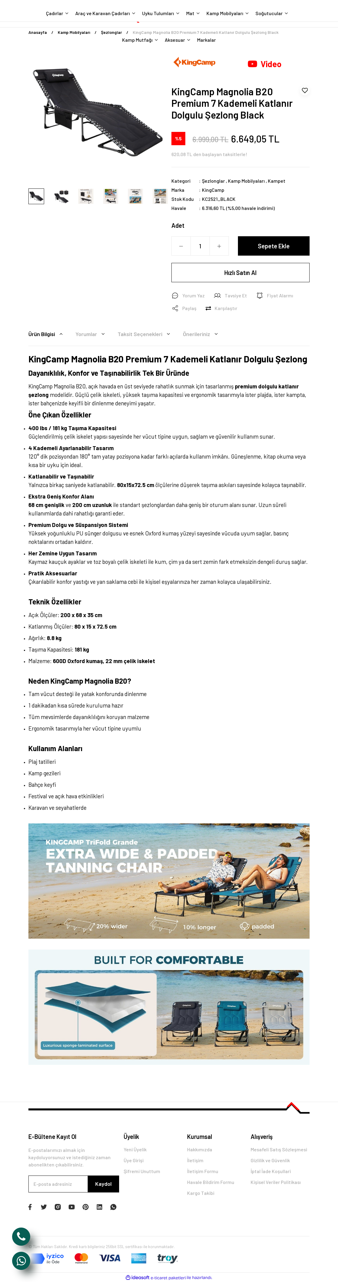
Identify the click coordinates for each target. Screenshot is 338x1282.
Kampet (276, 181)
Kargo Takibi (200, 1193)
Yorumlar (91, 334)
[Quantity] (200, 246)
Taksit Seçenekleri (145, 334)
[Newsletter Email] (73, 1184)
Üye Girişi (134, 1160)
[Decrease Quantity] (181, 246)
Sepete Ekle (274, 246)
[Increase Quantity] (219, 246)
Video (264, 64)
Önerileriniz (201, 334)
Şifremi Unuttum (142, 1171)
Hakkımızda (199, 1149)
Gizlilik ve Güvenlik (270, 1160)
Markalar (206, 40)
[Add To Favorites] (305, 90)
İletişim (195, 1160)
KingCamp (213, 190)
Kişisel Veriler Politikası (276, 1182)
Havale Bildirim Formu (210, 1182)
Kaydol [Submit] (103, 1183)
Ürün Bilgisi (46, 334)
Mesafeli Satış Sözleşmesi (279, 1149)
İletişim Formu (202, 1171)
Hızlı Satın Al (240, 272)
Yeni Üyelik (135, 1149)
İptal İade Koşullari (271, 1171)
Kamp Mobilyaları (246, 181)
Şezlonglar (213, 181)
